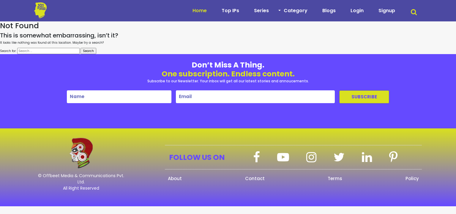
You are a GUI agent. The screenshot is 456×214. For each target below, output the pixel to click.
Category (295, 10)
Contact (255, 178)
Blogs (329, 10)
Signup (386, 10)
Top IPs (230, 10)
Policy (412, 178)
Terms (335, 178)
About (175, 178)
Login (357, 10)
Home (200, 10)
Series (261, 10)
